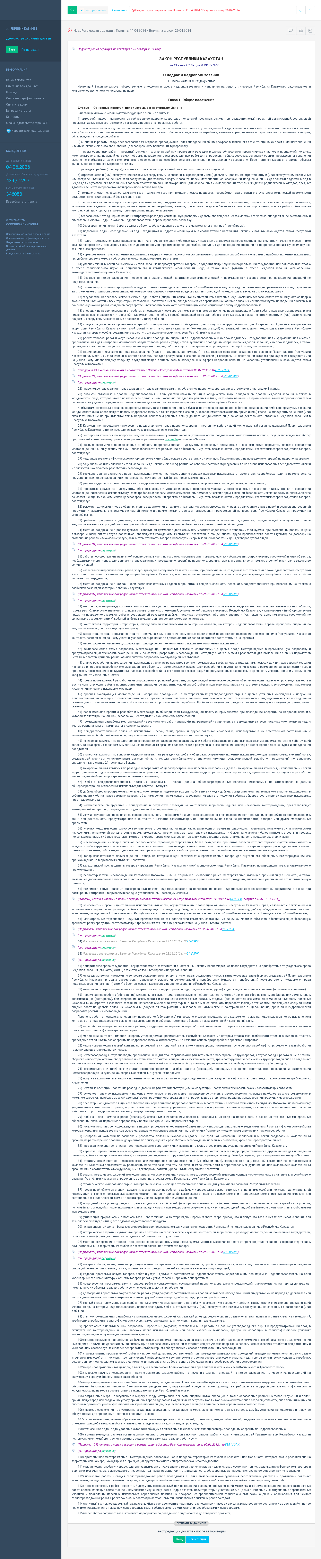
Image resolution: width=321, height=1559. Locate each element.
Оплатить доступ (17, 104)
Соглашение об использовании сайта (28, 234)
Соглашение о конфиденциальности (27, 238)
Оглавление (119, 10)
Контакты (12, 116)
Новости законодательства (27, 130)
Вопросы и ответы (18, 110)
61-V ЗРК (236, 899)
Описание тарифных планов (25, 98)
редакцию (108, 382)
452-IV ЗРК (222, 370)
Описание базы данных (22, 86)
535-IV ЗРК (230, 544)
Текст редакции (92, 10)
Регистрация (30, 49)
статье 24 (171, 439)
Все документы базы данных (23, 253)
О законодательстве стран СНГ (27, 123)
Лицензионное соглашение (22, 242)
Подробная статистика (21, 201)
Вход (12, 49)
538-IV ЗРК (230, 376)
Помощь (11, 92)
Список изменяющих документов (191, 81)
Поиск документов (18, 80)
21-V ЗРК (228, 929)
